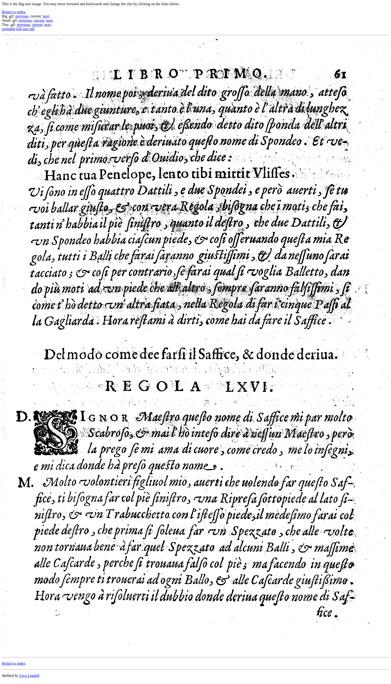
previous (21, 16)
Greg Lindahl (29, 676)
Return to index (13, 12)
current (39, 20)
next (46, 16)
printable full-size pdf (18, 29)
